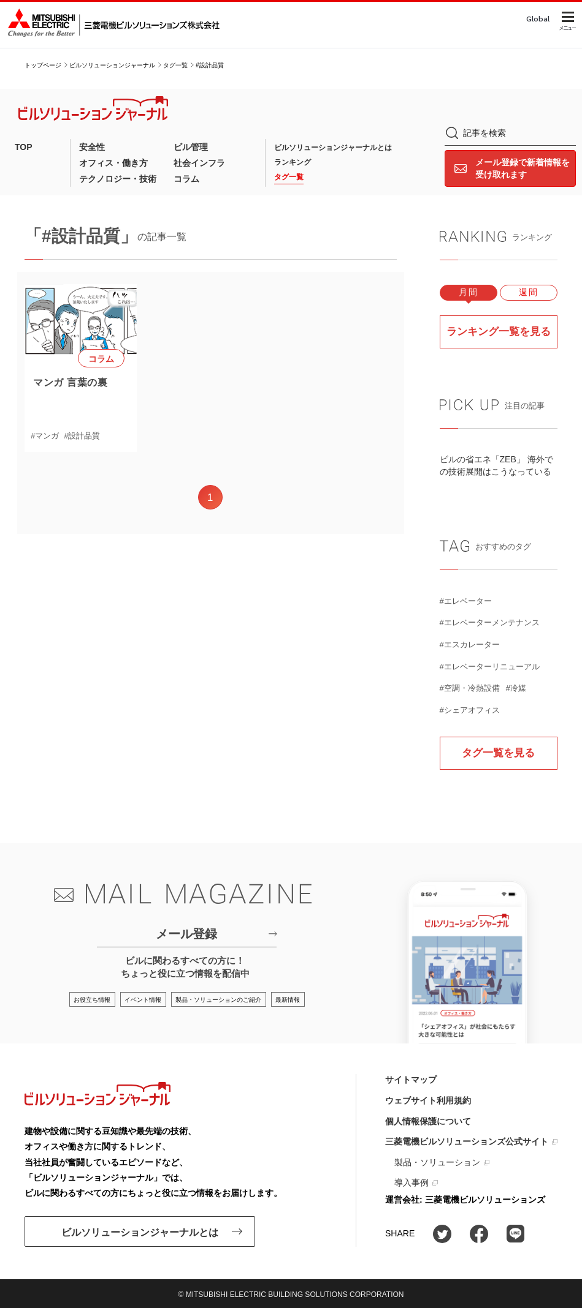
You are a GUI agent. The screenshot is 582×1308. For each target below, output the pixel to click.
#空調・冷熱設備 (470, 688)
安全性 (92, 147)
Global (537, 19)
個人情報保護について (428, 1121)
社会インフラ (199, 163)
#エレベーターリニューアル (490, 666)
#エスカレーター (470, 644)
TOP (24, 147)
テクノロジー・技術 (117, 179)
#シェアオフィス (470, 709)
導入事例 (411, 1182)
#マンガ (45, 435)
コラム (186, 179)
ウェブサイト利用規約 (428, 1100)
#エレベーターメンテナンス (490, 622)
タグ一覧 (175, 65)
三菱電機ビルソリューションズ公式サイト (466, 1141)
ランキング (292, 162)
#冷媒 (516, 688)
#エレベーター (466, 600)
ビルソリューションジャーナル (112, 65)
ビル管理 (191, 147)
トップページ (43, 65)
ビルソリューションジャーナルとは (333, 147)
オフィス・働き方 (113, 163)
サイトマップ (411, 1079)
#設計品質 (82, 435)
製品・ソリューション (437, 1162)
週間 (528, 293)
